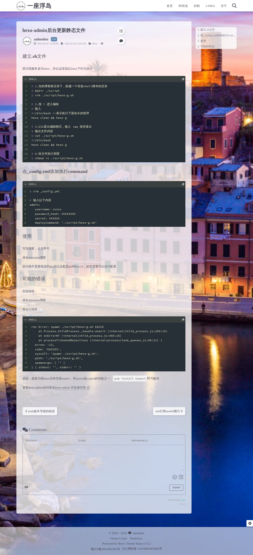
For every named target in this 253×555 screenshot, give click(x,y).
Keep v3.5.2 (143, 543)
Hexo (103, 43)
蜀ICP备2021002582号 (106, 549)
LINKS (201, 7)
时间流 (174, 7)
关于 (215, 7)
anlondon (138, 533)
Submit (167, 487)
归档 (188, 7)
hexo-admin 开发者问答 (81, 387)
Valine (174, 500)
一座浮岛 (48, 7)
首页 (161, 7)
